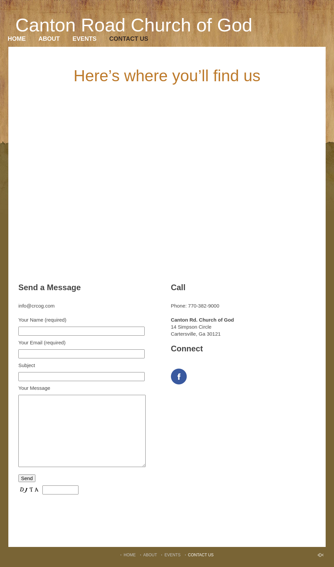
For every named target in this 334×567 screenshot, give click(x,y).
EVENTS (84, 38)
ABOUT (49, 38)
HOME (17, 38)
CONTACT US (128, 38)
